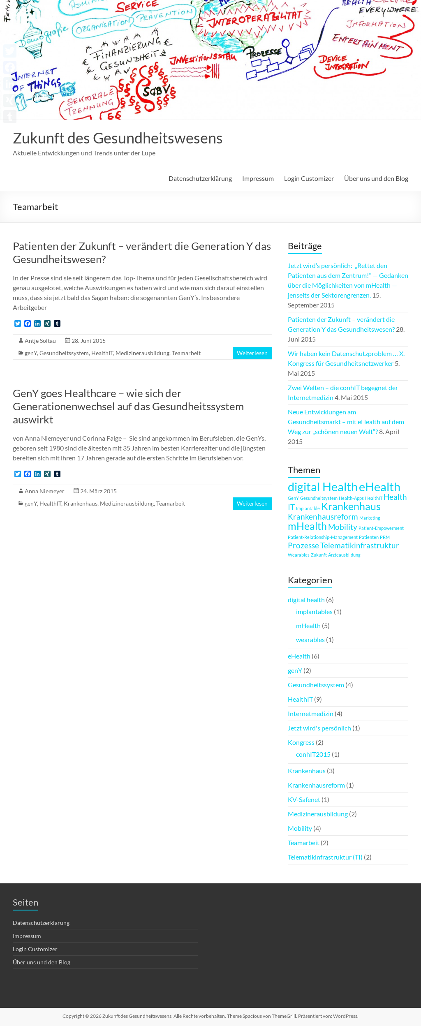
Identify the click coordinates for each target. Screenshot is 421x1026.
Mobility (300, 828)
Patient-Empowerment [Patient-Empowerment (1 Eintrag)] (381, 528)
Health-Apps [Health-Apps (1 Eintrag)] (351, 498)
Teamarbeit (186, 352)
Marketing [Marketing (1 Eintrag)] (369, 517)
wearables (310, 639)
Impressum (258, 178)
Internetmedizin (310, 713)
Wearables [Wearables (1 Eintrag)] (299, 554)
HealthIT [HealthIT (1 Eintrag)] (373, 498)
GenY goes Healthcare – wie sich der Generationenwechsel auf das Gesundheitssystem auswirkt (128, 406)
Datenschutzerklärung (200, 178)
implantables (314, 611)
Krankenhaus (80, 503)
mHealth (308, 625)
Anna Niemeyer (45, 491)
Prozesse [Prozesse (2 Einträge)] (303, 545)
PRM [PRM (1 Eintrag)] (385, 537)
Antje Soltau (40, 340)
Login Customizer (309, 178)
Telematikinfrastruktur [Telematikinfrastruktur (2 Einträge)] (359, 545)
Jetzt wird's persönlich (319, 728)
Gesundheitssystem (64, 352)
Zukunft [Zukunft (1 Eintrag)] (319, 554)
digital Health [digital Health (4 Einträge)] (323, 486)
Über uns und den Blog (376, 178)
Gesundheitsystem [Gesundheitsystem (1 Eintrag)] (319, 498)
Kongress (301, 742)
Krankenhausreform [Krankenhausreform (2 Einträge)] (323, 516)
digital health (306, 599)
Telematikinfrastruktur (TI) (325, 857)
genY (31, 352)
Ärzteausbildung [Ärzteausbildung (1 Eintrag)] (344, 554)
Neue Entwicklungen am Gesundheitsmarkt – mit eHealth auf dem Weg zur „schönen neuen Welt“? (346, 421)
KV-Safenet (304, 799)
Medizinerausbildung (142, 352)
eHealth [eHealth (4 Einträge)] (379, 486)
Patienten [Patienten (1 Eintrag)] (369, 537)
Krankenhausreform (316, 785)
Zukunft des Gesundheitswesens (118, 138)
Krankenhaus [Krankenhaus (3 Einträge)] (351, 506)
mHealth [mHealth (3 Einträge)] (307, 526)
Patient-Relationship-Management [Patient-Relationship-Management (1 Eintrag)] (323, 537)
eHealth (299, 656)
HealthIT (102, 352)
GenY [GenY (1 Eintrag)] (293, 498)
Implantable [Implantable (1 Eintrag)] (308, 508)
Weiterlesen (252, 352)
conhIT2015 (313, 754)
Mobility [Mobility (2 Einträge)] (342, 526)
